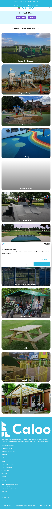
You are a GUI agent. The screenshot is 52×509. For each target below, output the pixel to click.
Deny (25, 264)
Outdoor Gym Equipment (8, 451)
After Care (4, 473)
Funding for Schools (7, 467)
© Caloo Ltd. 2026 (6, 505)
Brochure (4, 476)
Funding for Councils (7, 464)
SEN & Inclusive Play (7, 448)
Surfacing (4, 454)
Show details (43, 259)
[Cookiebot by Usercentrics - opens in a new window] (43, 244)
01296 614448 (5, 497)
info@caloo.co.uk (6, 495)
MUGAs (3, 457)
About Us (4, 461)
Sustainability (5, 470)
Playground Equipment (8, 445)
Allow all (42, 264)
